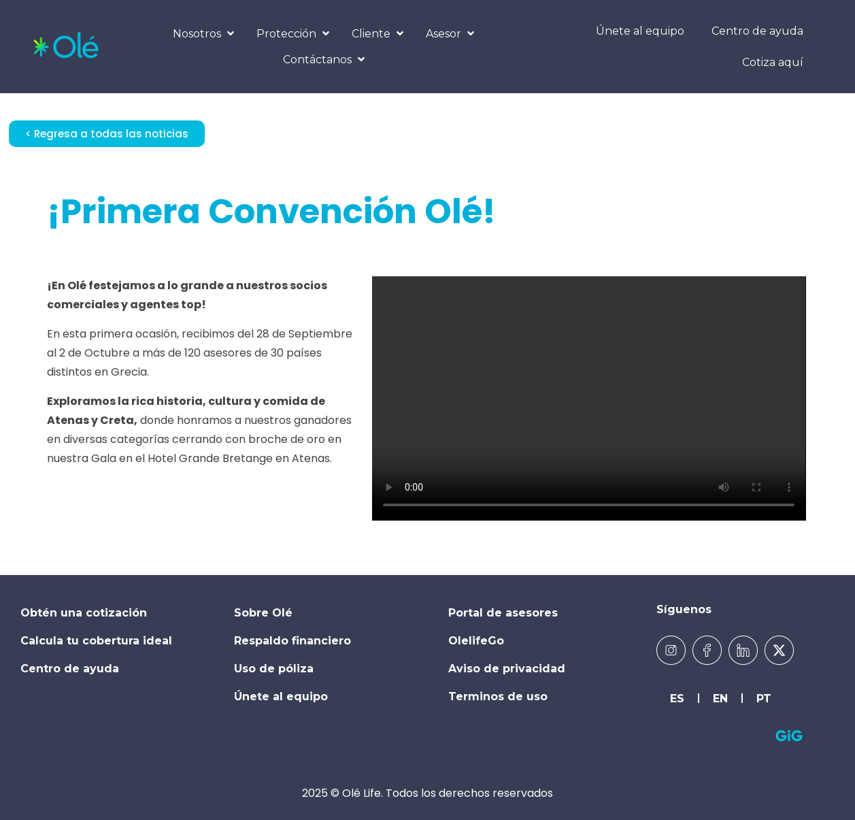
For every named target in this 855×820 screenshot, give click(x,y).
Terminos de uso (498, 696)
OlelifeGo (476, 640)
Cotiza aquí (772, 62)
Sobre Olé (263, 612)
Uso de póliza (274, 668)
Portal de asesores (503, 612)
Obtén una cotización (83, 612)
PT (763, 698)
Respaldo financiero (292, 640)
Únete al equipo (640, 30)
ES (677, 698)
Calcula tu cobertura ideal (96, 640)
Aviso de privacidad (506, 668)
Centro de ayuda (757, 30)
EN (720, 698)
